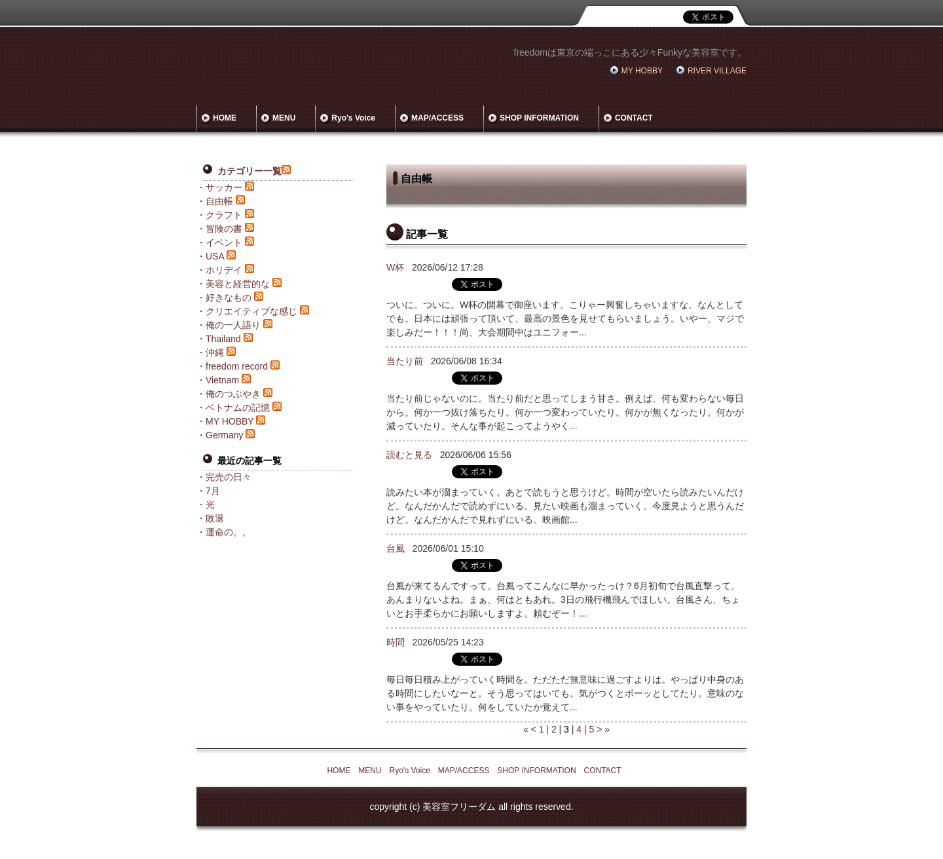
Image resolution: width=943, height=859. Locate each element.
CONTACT (634, 118)
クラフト (224, 215)
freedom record (237, 366)
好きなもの (228, 297)
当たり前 (404, 361)
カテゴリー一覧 (249, 171)
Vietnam (222, 380)
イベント (224, 242)
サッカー (224, 187)
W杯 (395, 267)
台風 (395, 548)
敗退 (215, 518)
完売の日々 (228, 477)
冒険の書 (224, 228)
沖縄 (215, 352)
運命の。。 (228, 532)
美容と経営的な (238, 283)
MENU (283, 118)
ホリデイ (224, 270)
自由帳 (219, 201)
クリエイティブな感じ (251, 311)
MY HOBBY (642, 70)
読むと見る (409, 454)
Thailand (223, 339)
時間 (395, 642)
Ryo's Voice (353, 118)
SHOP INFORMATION (539, 118)
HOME (224, 118)
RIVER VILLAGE (717, 70)
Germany (225, 435)
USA (215, 256)
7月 (213, 491)
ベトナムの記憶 (238, 407)
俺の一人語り (233, 325)
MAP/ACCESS (437, 118)
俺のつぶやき (233, 394)
